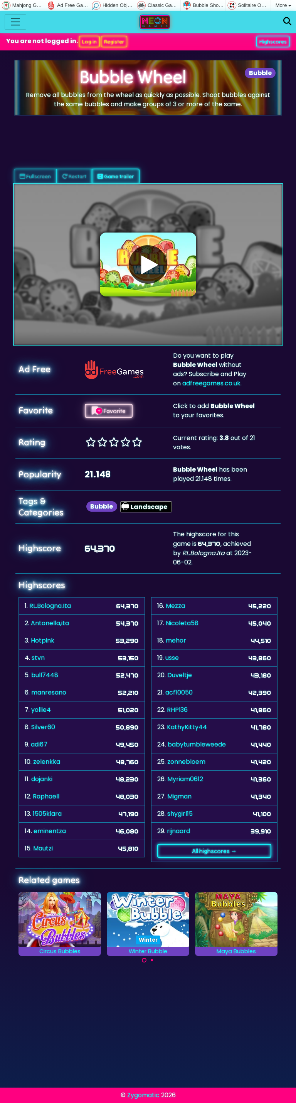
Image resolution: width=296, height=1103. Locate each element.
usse (172, 657)
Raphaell (46, 796)
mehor (176, 640)
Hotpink (42, 640)
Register (114, 41)
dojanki (41, 779)
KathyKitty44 (187, 727)
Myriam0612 (185, 779)
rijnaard (178, 831)
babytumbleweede (197, 744)
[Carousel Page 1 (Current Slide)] (144, 960)
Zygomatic (143, 1095)
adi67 (39, 744)
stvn (38, 657)
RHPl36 (177, 709)
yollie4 (41, 709)
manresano (48, 692)
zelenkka (46, 761)
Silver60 (43, 727)
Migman (179, 796)
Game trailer (116, 176)
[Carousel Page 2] (152, 960)
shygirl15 (180, 813)
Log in (89, 41)
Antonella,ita (50, 623)
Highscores (273, 41)
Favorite (109, 411)
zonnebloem (186, 761)
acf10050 (179, 692)
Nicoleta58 (182, 623)
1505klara (47, 813)
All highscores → (214, 851)
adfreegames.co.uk (211, 383)
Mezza (175, 605)
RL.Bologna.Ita (50, 605)
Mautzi (43, 848)
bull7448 (44, 675)
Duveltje (179, 675)
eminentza (50, 831)
